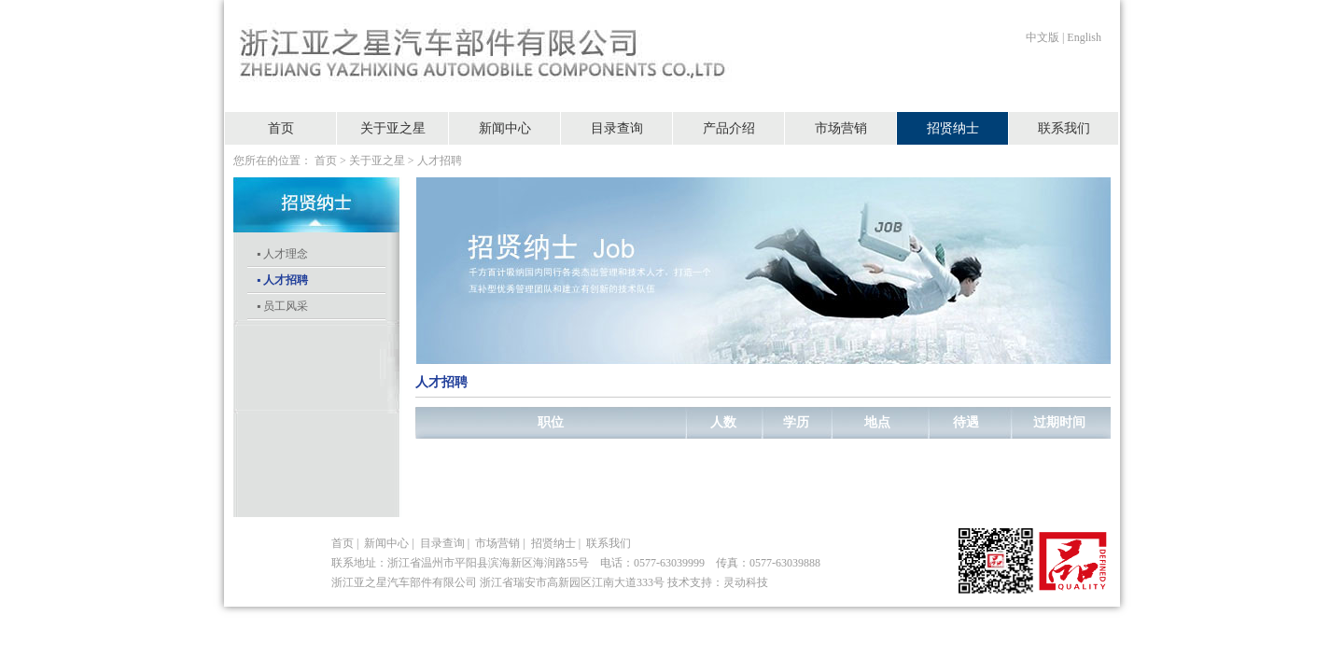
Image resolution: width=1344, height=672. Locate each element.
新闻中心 (505, 128)
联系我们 (1064, 128)
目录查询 (617, 128)
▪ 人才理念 (282, 253)
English (1084, 37)
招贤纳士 (953, 128)
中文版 (1042, 37)
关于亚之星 (393, 128)
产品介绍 (729, 128)
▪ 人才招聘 (282, 280)
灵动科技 (745, 582)
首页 (281, 128)
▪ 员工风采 (282, 306)
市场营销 (841, 128)
